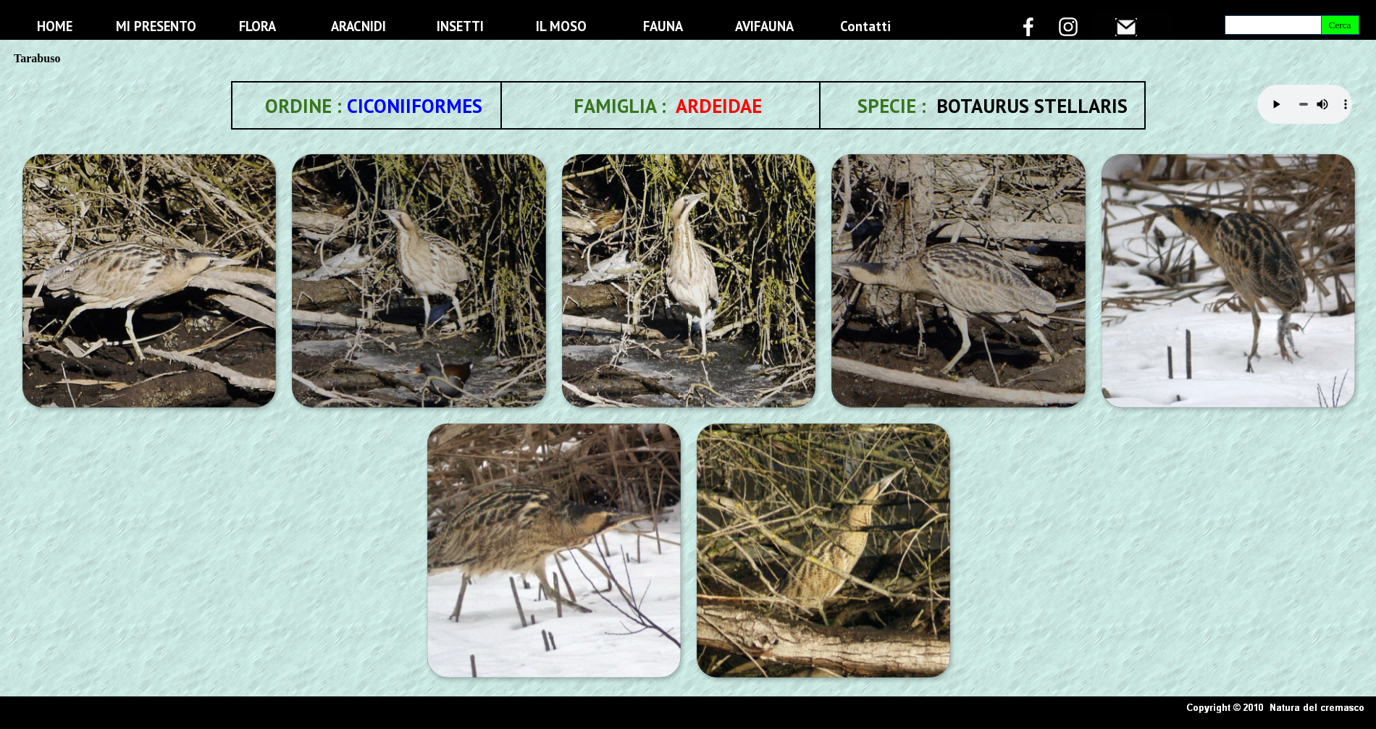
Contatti (865, 26)
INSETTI (460, 26)
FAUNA (663, 26)
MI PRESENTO (156, 26)
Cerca (1339, 25)
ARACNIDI (358, 26)
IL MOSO (561, 26)
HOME (54, 26)
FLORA (257, 26)
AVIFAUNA (764, 26)
